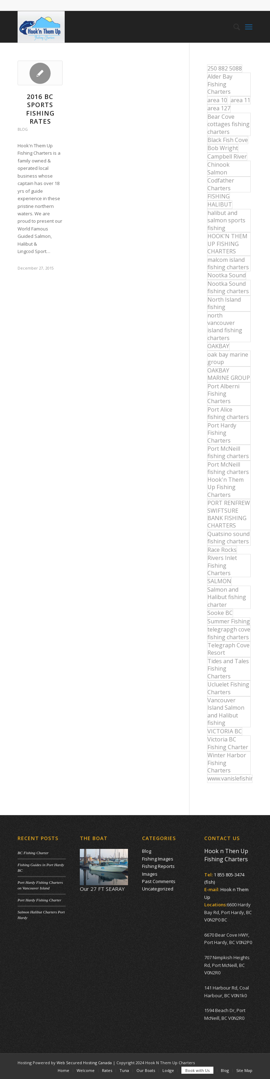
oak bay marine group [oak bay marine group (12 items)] (227, 358)
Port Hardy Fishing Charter (39, 900)
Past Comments (158, 881)
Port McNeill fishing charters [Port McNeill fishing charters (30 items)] (228, 452)
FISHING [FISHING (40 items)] (218, 196)
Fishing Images (157, 859)
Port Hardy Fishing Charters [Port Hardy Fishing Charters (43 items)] (221, 432)
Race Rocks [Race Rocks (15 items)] (222, 550)
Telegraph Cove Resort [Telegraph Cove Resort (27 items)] (228, 648)
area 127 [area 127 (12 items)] (218, 108)
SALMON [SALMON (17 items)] (219, 581)
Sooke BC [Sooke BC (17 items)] (220, 613)
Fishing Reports (158, 866)
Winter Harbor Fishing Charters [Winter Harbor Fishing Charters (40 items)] (226, 762)
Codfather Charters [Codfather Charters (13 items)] (220, 184)
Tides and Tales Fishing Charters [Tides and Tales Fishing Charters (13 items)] (228, 668)
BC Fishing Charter (33, 853)
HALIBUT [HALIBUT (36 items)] (219, 204)
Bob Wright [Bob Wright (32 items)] (222, 148)
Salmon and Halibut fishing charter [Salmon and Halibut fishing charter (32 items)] (226, 597)
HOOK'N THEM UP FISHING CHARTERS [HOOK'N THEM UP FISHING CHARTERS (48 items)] (227, 243)
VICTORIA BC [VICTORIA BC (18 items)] (224, 731)
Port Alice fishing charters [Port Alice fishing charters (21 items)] (228, 413)
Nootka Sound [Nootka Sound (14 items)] (226, 275)
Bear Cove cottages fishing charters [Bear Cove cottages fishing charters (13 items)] (228, 124)
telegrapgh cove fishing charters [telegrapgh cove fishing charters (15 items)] (228, 633)
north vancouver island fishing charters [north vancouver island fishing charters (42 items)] (224, 327)
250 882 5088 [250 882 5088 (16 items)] (224, 68)
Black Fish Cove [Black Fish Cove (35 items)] (227, 140)
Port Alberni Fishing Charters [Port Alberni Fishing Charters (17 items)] (223, 393)
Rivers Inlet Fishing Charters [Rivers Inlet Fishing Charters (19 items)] (222, 565)
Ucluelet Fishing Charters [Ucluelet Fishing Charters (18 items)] (228, 688)
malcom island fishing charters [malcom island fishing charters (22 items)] (228, 263)
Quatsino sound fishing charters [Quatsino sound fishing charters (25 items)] (228, 537)
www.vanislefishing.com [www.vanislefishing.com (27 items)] (229, 778)
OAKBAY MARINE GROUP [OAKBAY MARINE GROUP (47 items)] (228, 374)
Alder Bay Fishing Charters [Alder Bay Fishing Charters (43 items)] (219, 84)
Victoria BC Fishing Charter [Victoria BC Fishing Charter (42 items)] (227, 743)
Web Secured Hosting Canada (84, 1062)
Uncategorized (157, 889)
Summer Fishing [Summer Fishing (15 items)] (228, 621)
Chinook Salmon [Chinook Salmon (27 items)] (218, 168)
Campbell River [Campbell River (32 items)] (227, 156)
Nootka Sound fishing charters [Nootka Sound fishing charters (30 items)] (228, 287)
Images (150, 874)
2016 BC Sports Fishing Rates (40, 108)
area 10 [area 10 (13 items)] (217, 100)
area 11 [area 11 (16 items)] (240, 100)
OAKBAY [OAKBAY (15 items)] (218, 346)
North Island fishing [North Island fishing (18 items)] (224, 303)
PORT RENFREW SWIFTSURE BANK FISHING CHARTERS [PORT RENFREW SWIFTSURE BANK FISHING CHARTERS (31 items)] (228, 514)
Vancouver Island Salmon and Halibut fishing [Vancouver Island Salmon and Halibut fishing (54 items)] (225, 711)
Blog (23, 129)
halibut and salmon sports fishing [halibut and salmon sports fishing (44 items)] (226, 220)
